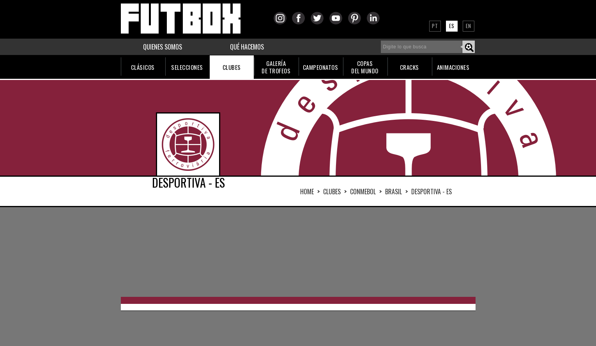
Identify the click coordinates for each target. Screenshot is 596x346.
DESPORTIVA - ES (431, 191)
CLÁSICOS (143, 67)
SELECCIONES (187, 67)
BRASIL (393, 191)
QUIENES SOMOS (162, 46)
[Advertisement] (298, 252)
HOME (307, 191)
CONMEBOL (363, 191)
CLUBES (232, 67)
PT (435, 26)
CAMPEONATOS (320, 67)
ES (452, 26)
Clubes (332, 191)
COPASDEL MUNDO (364, 67)
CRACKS (409, 67)
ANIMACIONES (453, 67)
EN (468, 26)
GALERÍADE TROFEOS (276, 67)
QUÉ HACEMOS (247, 46)
